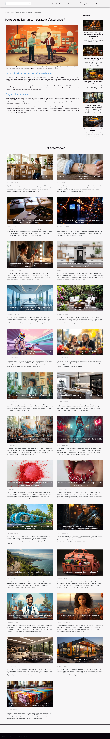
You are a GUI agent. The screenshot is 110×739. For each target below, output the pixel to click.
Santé (70, 4)
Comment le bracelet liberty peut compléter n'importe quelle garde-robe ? (80, 177)
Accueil (7, 12)
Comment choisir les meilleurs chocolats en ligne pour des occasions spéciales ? (30, 221)
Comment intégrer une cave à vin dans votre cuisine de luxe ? (80, 396)
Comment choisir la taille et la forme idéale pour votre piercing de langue (80, 484)
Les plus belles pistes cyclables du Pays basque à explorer (30, 573)
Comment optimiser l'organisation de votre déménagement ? (30, 177)
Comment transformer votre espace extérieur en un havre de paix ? (80, 309)
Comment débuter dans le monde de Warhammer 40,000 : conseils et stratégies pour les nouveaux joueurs (80, 529)
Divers (98, 4)
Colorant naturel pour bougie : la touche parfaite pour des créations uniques (30, 484)
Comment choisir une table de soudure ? (93, 130)
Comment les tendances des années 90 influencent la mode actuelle (80, 440)
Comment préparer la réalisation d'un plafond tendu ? (30, 659)
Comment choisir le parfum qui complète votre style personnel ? (30, 265)
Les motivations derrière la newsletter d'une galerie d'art (30, 396)
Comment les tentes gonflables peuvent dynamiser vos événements (30, 527)
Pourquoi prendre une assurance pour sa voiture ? (93, 106)
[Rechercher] (18, 3)
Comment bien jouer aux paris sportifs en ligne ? (93, 59)
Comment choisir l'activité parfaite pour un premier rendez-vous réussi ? (80, 352)
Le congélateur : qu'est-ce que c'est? (93, 83)
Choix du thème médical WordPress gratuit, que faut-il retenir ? (30, 617)
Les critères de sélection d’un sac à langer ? (80, 572)
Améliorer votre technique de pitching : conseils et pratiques (30, 309)
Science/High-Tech (84, 4)
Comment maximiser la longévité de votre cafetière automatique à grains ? (80, 265)
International (56, 4)
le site (25, 79)
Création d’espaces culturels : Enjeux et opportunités (30, 439)
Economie (42, 4)
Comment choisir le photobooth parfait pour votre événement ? (80, 221)
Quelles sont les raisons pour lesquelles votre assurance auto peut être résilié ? (93, 35)
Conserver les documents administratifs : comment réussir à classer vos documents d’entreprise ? (29, 704)
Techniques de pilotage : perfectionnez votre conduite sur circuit (30, 352)
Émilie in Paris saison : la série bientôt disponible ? (80, 616)
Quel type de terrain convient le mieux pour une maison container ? (80, 661)
